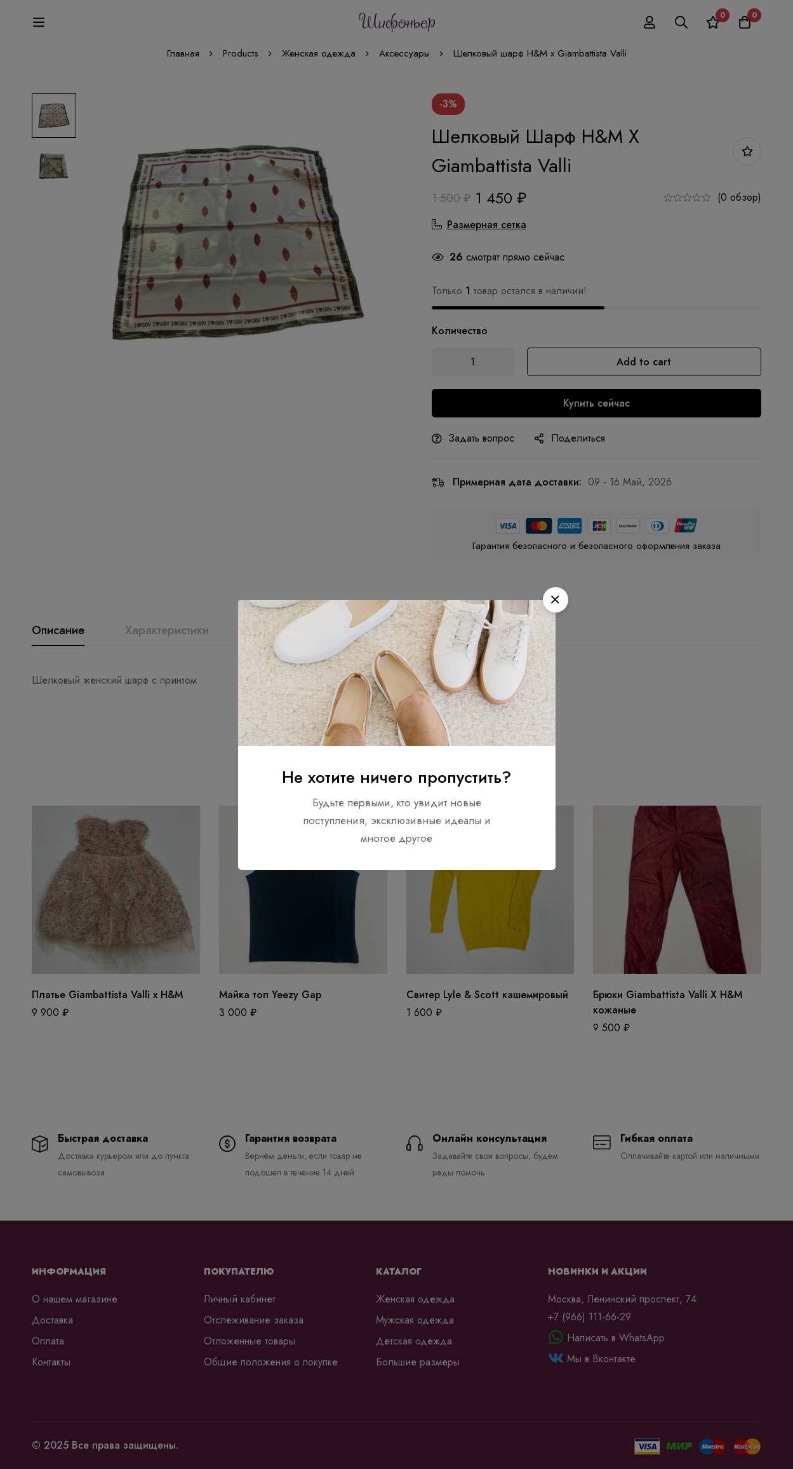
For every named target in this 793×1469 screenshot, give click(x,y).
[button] (555, 600)
